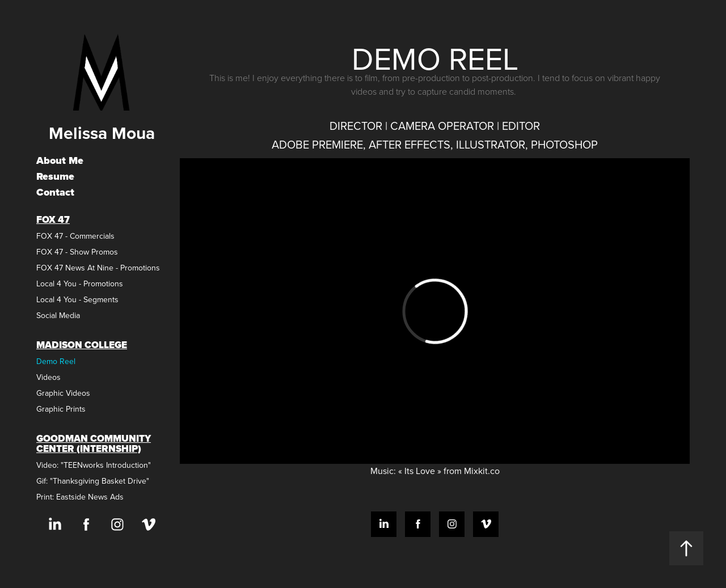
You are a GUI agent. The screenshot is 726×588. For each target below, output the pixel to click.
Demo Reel (55, 361)
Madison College (81, 345)
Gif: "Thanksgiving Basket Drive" (92, 481)
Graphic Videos (63, 393)
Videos (48, 377)
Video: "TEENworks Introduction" (93, 465)
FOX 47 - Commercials (75, 236)
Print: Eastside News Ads (80, 496)
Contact (55, 192)
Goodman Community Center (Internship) (93, 444)
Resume (55, 176)
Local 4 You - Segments (77, 299)
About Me (59, 160)
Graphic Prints (61, 408)
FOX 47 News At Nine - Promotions (98, 267)
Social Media (58, 315)
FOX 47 (53, 220)
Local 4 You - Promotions (79, 283)
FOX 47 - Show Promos (77, 251)
